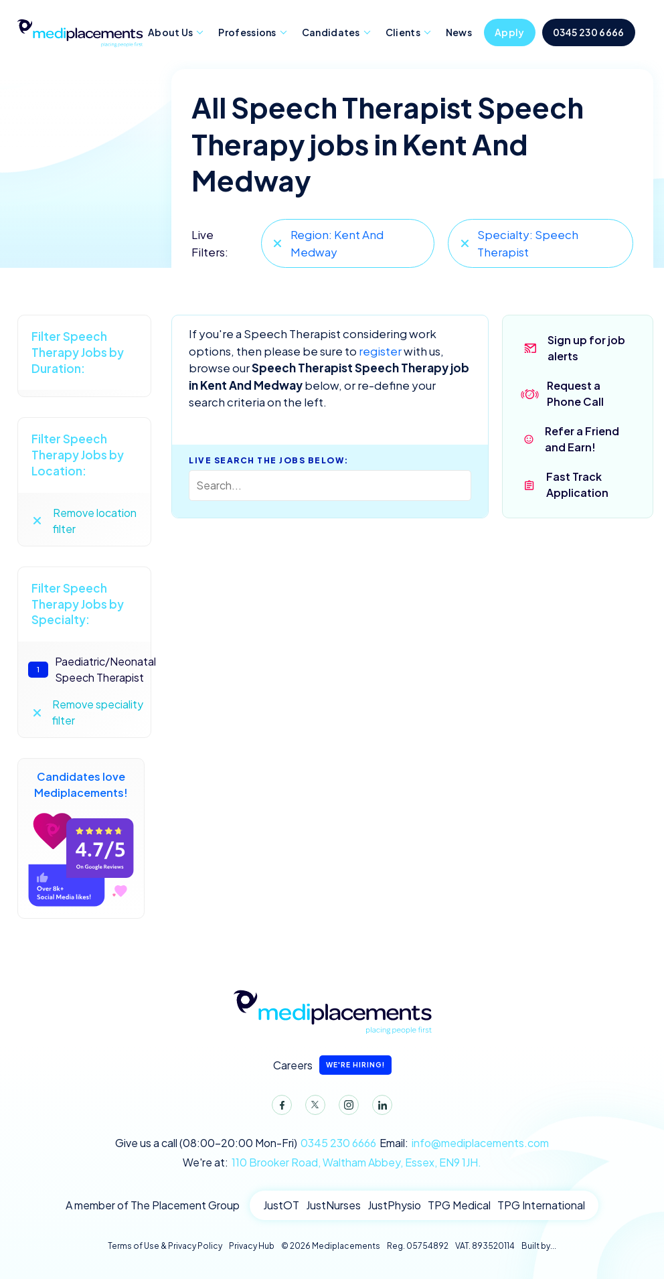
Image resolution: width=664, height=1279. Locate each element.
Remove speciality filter (97, 712)
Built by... (538, 1246)
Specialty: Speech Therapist (527, 243)
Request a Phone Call (575, 393)
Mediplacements (79, 32)
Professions (247, 32)
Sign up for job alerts (586, 348)
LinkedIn (379, 1107)
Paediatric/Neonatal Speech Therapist (86, 669)
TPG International (541, 1205)
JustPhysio (394, 1205)
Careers (332, 1065)
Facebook (279, 1107)
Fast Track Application (577, 484)
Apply (510, 32)
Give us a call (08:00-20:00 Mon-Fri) (245, 1143)
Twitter (312, 1107)
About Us (170, 32)
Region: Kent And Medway (337, 243)
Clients (403, 32)
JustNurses (333, 1205)
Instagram (346, 1107)
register (380, 351)
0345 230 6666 (589, 32)
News (459, 32)
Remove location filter (95, 521)
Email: (464, 1143)
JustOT (281, 1205)
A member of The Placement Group (153, 1205)
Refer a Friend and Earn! (582, 439)
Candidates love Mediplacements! (81, 838)
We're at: (332, 1162)
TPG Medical (459, 1205)
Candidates (331, 32)
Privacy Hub (251, 1246)
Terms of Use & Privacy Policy (165, 1246)
